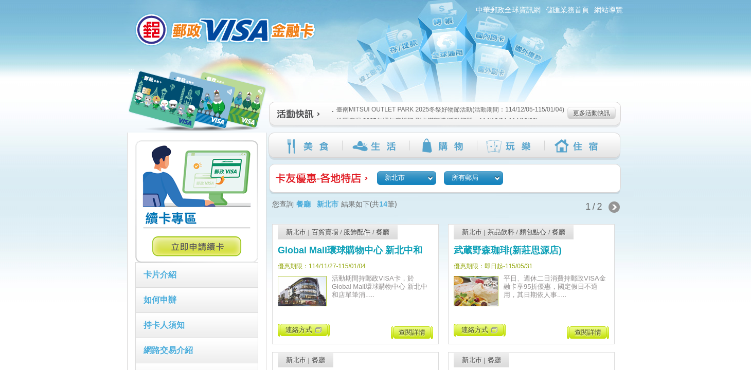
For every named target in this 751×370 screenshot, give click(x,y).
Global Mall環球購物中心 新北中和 (350, 250)
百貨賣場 (325, 232)
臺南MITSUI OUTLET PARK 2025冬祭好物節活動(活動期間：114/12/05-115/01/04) (448, 109)
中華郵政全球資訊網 (508, 10)
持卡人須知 (164, 325)
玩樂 (510, 146)
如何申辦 (160, 299)
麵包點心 (533, 232)
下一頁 (614, 207)
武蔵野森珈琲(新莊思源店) (508, 250)
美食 (308, 146)
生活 (375, 146)
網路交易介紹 (168, 350)
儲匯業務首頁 (567, 10)
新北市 (296, 232)
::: (121, 4)
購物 (443, 146)
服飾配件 (357, 232)
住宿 (578, 146)
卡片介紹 (160, 274)
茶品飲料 (501, 232)
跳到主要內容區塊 (5, 5)
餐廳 (382, 232)
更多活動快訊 (591, 113)
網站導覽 (608, 10)
